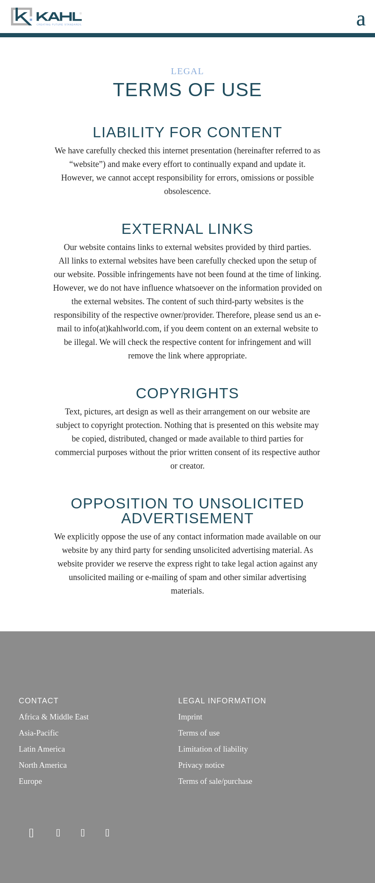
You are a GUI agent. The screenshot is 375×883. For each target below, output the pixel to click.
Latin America (42, 748)
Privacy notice (201, 765)
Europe (30, 781)
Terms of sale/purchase (215, 781)
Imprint (190, 716)
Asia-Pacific (38, 732)
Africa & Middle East (54, 716)
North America (43, 765)
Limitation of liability (213, 748)
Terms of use (199, 732)
